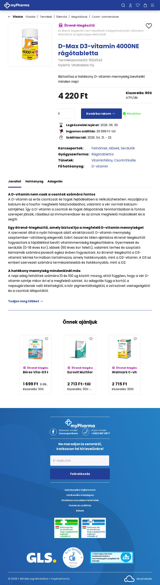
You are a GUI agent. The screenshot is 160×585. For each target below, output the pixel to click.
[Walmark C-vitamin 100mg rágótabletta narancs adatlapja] (124, 365)
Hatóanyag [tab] (34, 181)
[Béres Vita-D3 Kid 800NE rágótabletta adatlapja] (35, 365)
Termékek (46, 16)
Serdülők (128, 148)
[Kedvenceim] (138, 5)
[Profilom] (130, 5)
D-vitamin (99, 166)
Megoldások (79, 16)
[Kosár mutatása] (145, 5)
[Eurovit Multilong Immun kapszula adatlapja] (80, 365)
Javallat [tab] (14, 181)
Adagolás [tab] (55, 181)
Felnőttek (99, 148)
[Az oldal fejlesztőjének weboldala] (138, 578)
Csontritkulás (125, 160)
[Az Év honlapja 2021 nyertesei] (73, 557)
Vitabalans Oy (82, 65)
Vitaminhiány (102, 160)
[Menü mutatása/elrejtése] (154, 5)
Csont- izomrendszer (105, 16)
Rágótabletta (102, 154)
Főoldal (30, 16)
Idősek (114, 148)
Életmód (61, 16)
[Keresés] (123, 5)
